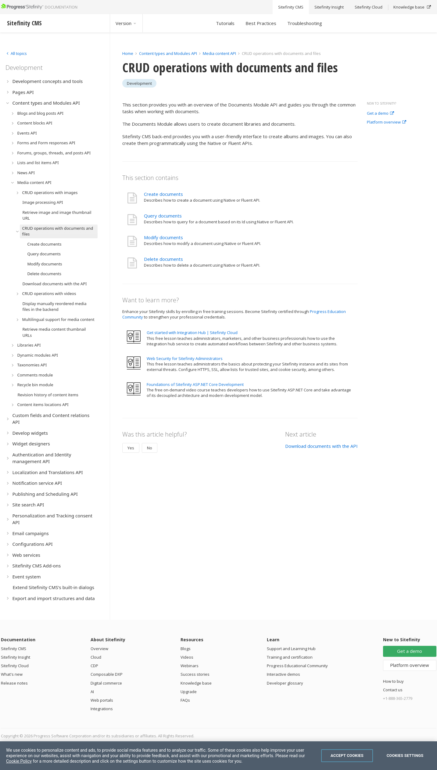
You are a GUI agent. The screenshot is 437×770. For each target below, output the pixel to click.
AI (92, 691)
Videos (187, 657)
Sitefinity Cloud (15, 665)
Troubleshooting (304, 23)
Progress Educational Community (297, 665)
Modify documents (163, 237)
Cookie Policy (19, 761)
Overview (99, 648)
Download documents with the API (321, 446)
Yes (130, 448)
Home (127, 53)
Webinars (190, 665)
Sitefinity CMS (13, 648)
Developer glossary (285, 683)
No (149, 448)
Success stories (195, 674)
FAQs (185, 700)
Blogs (186, 648)
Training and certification (290, 657)
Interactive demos (283, 674)
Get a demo (380, 113)
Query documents (163, 216)
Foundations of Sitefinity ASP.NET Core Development (195, 384)
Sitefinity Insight (15, 657)
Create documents (163, 194)
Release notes (14, 683)
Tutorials (225, 23)
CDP (94, 665)
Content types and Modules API (168, 53)
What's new (12, 674)
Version (126, 23)
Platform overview (386, 122)
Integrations (102, 708)
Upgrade (189, 691)
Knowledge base (196, 683)
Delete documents (163, 259)
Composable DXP (107, 674)
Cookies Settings (405, 755)
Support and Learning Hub (291, 648)
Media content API (219, 53)
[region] (218, 755)
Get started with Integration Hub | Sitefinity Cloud (192, 332)
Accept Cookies (347, 755)
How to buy (393, 681)
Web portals (102, 700)
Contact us (393, 690)
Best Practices (260, 23)
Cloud (96, 657)
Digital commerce (106, 683)
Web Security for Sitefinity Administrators (185, 358)
